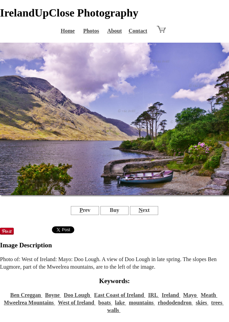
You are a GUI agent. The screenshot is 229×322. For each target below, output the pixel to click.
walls (114, 310)
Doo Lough (77, 295)
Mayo (190, 295)
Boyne (53, 295)
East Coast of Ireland (119, 295)
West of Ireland (76, 302)
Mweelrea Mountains (29, 302)
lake (120, 302)
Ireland (171, 295)
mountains (142, 302)
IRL (153, 295)
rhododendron (175, 302)
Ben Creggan (26, 295)
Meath (209, 295)
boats (105, 302)
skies (202, 302)
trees (217, 302)
